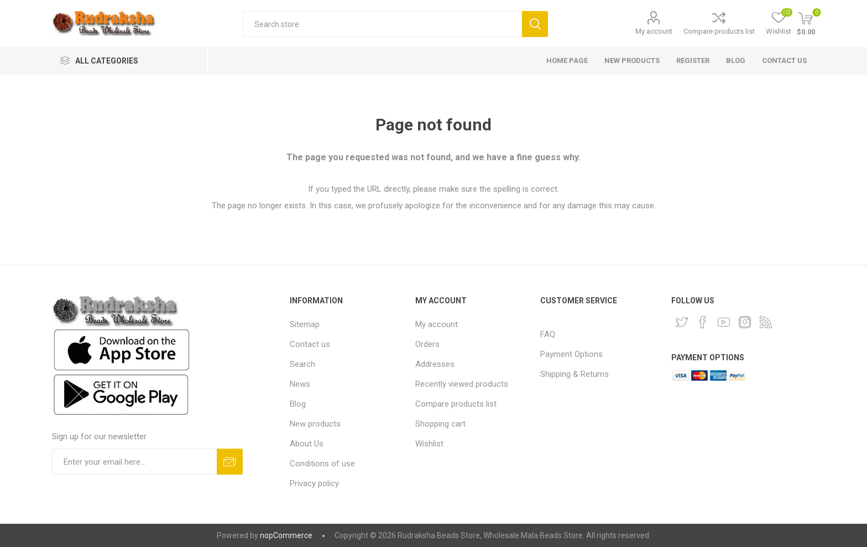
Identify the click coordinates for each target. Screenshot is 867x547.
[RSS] (766, 322)
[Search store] (382, 24)
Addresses (435, 364)
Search (535, 24)
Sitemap (305, 324)
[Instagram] (745, 322)
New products (315, 424)
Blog (298, 404)
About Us (306, 444)
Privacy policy (314, 483)
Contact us (310, 344)
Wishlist (429, 444)
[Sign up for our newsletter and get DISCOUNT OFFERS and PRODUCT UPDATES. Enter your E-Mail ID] (134, 462)
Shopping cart (440, 424)
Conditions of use (322, 464)
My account (653, 31)
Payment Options (571, 354)
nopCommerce (286, 535)
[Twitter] (682, 322)
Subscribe (230, 462)
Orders (427, 344)
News (300, 384)
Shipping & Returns (574, 374)
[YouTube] (724, 322)
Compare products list (719, 31)
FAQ (547, 334)
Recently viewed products (461, 384)
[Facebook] (703, 322)
